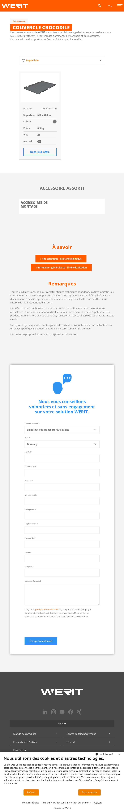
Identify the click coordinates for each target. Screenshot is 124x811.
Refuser (31, 792)
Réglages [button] (97, 802)
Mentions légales (30, 802)
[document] (62, 772)
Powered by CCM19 (62, 808)
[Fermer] (119, 754)
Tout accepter (89, 792)
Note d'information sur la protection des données (66, 802)
